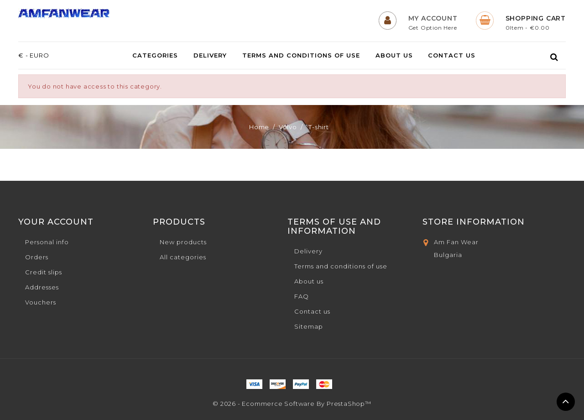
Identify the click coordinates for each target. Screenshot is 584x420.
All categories (183, 257)
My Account (433, 18)
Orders (36, 257)
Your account (56, 222)
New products (183, 242)
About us (394, 55)
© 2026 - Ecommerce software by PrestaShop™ (292, 403)
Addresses (42, 287)
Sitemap (308, 326)
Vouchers (40, 302)
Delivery (210, 55)
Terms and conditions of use (301, 55)
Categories (155, 55)
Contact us (451, 55)
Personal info (47, 242)
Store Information (473, 222)
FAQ (301, 296)
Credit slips (43, 272)
